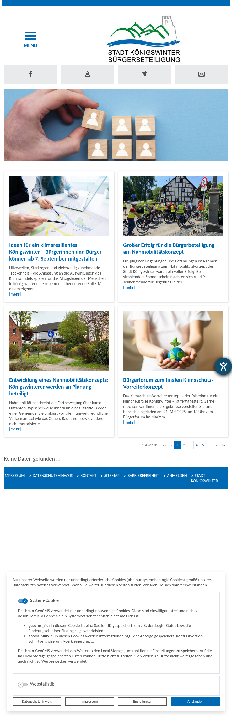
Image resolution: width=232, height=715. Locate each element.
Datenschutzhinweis (37, 701)
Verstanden (195, 701)
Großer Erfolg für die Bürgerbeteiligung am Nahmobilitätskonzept (168, 248)
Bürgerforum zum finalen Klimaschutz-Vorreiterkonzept (168, 383)
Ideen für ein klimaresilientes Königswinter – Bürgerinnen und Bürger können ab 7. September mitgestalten (55, 251)
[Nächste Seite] (216, 445)
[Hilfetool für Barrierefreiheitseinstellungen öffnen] (223, 366)
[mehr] (15, 294)
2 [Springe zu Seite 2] (184, 445)
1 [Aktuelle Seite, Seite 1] (178, 445)
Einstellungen (142, 701)
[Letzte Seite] (224, 445)
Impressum (89, 701)
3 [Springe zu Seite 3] (190, 445)
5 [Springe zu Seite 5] (203, 445)
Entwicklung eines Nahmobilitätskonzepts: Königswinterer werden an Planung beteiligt (58, 386)
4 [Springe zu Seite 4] (197, 445)
